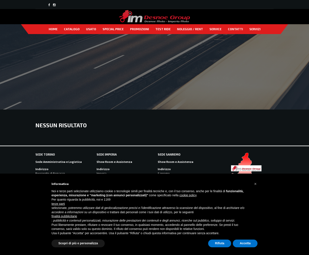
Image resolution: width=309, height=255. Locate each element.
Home (53, 29)
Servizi (255, 29)
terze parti (58, 204)
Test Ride (163, 29)
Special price (113, 29)
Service (215, 29)
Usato (91, 29)
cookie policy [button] (187, 195)
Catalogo (72, 29)
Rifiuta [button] (219, 243)
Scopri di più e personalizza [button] (78, 243)
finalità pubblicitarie (64, 216)
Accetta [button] (245, 243)
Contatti (235, 29)
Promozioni (139, 29)
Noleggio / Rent (190, 29)
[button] (255, 183)
